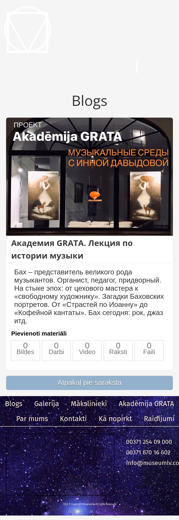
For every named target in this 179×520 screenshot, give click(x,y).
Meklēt (108, 67)
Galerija (46, 403)
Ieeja (160, 67)
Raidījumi (159, 418)
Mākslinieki (89, 403)
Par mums (32, 418)
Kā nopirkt (115, 418)
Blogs (13, 403)
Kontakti (73, 418)
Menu (22, 67)
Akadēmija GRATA (146, 403)
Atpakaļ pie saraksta (89, 382)
